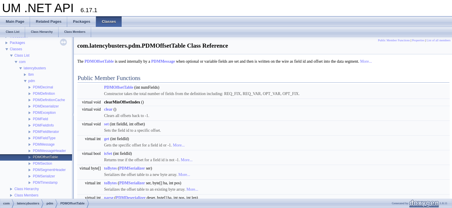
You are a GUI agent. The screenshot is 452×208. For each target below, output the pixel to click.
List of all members (439, 40)
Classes (16, 49)
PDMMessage (43, 144)
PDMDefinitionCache (49, 100)
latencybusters (35, 68)
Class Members (26, 195)
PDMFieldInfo (43, 125)
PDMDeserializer (46, 106)
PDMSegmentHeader (49, 170)
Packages (17, 43)
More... (366, 61)
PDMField (40, 119)
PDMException (44, 113)
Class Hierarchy (26, 189)
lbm (31, 75)
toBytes (110, 168)
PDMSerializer (44, 176)
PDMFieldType (44, 138)
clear (108, 109)
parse (109, 198)
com (22, 62)
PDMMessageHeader (49, 151)
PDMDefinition (44, 94)
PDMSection (42, 163)
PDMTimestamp (45, 183)
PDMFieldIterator (46, 132)
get (106, 139)
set (106, 124)
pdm (31, 81)
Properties (418, 40)
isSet (108, 153)
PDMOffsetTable (45, 157)
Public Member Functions (394, 40)
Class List (21, 55)
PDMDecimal (43, 87)
